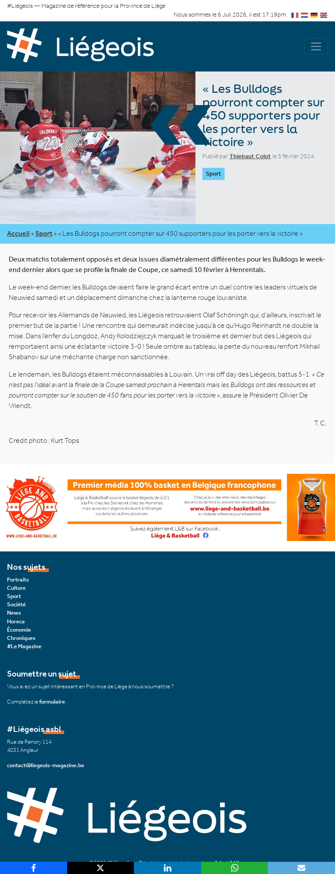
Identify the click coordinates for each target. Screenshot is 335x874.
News (14, 612)
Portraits (18, 579)
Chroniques (21, 638)
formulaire (52, 701)
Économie (19, 629)
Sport (43, 233)
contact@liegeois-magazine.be (45, 765)
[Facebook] (33, 868)
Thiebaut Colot (250, 156)
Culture (16, 588)
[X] (100, 868)
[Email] (301, 868)
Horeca (16, 621)
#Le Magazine (24, 646)
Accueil (18, 233)
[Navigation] (316, 46)
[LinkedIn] (167, 868)
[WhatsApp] (234, 868)
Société (16, 604)
